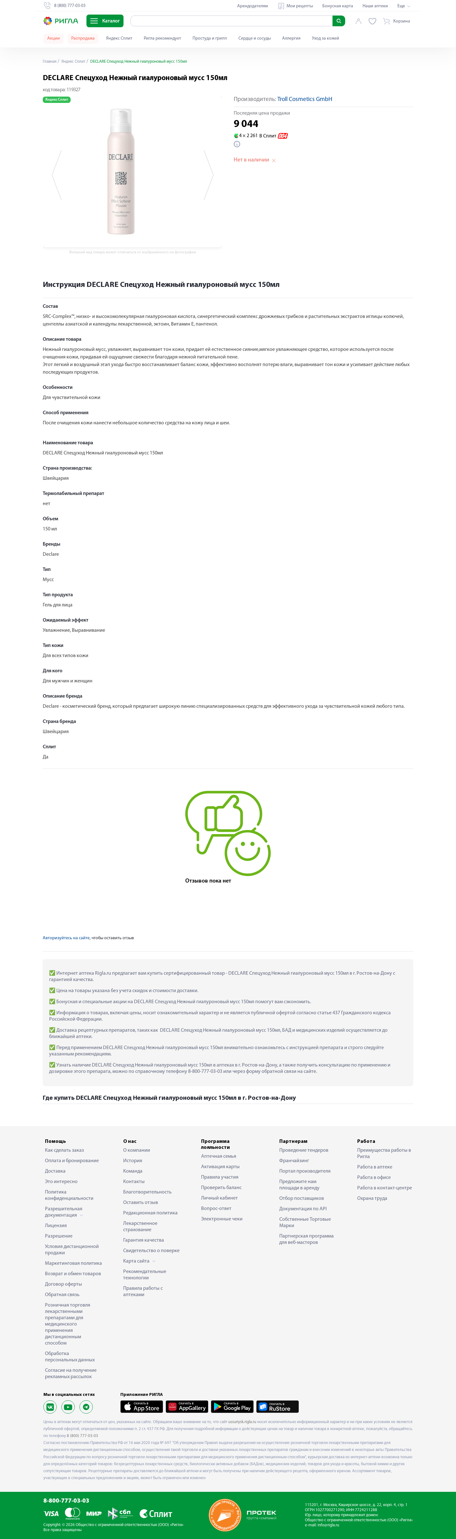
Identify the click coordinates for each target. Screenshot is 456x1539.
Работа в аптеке (374, 1167)
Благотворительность (147, 1192)
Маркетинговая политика (73, 1263)
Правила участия (219, 1177)
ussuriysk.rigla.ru (242, 1422)
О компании (136, 1150)
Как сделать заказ (64, 1150)
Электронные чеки (222, 1219)
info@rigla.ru (328, 1525)
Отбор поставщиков (301, 1198)
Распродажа (83, 38)
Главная (50, 61)
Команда (132, 1171)
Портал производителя (305, 1171)
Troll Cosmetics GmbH (304, 100)
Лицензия (56, 1225)
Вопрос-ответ (216, 1208)
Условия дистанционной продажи (72, 1250)
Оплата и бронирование (72, 1160)
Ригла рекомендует (162, 38)
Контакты (134, 1181)
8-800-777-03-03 (66, 1501)
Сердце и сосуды (254, 38)
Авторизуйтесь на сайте (66, 938)
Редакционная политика (150, 1213)
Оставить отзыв (140, 1202)
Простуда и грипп (210, 38)
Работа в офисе (374, 1177)
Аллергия (291, 38)
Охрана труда (372, 1198)
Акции (53, 38)
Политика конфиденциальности (69, 1195)
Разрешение (59, 1236)
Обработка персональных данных (70, 1357)
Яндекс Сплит (119, 38)
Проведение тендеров (303, 1150)
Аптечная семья (218, 1156)
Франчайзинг (294, 1160)
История (132, 1160)
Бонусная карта (337, 6)
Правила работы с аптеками (143, 1291)
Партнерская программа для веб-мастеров (306, 1239)
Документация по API (303, 1209)
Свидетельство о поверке (151, 1250)
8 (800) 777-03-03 (82, 1436)
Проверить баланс (221, 1187)
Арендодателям (252, 6)
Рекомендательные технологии (144, 1275)
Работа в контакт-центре (384, 1188)
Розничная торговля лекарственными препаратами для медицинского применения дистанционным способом (67, 1324)
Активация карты (220, 1166)
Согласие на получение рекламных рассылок (71, 1373)
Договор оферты (63, 1284)
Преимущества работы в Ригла (384, 1153)
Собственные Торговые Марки (305, 1222)
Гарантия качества (143, 1240)
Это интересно (61, 1181)
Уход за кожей (325, 38)
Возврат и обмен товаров (73, 1273)
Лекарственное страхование (140, 1226)
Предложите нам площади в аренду (299, 1185)
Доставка (55, 1171)
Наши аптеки (375, 6)
